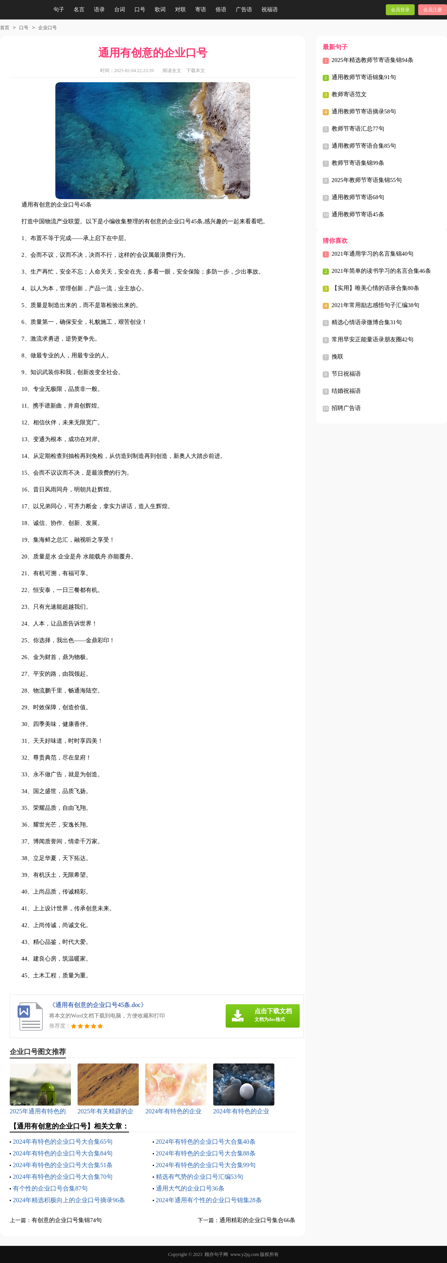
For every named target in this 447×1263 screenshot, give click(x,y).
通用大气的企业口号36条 (190, 1188)
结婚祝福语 (346, 391)
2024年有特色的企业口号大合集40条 (206, 1141)
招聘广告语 (346, 408)
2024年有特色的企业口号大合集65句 (63, 1141)
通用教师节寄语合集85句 (364, 146)
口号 (139, 9)
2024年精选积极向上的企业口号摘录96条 (69, 1200)
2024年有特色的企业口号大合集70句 (63, 1176)
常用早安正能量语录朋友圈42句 (372, 339)
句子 (58, 9)
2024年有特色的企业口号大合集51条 (63, 1165)
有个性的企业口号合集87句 (50, 1188)
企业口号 (47, 27)
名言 (79, 9)
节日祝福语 (346, 374)
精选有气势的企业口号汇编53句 (199, 1176)
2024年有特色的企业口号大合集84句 (63, 1153)
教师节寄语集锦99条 (358, 163)
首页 (4, 27)
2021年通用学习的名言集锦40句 (372, 254)
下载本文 (195, 70)
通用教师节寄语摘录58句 (364, 111)
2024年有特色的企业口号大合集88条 (206, 1153)
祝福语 (269, 9)
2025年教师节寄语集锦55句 (367, 180)
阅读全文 (172, 70)
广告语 (244, 9)
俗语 (221, 9)
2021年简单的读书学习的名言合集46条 (381, 271)
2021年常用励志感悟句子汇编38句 (375, 305)
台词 (119, 9)
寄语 (200, 9)
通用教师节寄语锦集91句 (364, 77)
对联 (180, 9)
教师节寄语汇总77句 (358, 128)
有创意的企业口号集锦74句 (67, 1220)
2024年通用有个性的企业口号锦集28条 (209, 1200)
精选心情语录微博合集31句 (367, 322)
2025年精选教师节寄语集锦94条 (372, 60)
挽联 (337, 356)
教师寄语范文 (349, 94)
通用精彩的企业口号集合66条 (257, 1220)
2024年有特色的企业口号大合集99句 (206, 1165)
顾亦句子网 (216, 1254)
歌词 (160, 9)
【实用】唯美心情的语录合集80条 (375, 288)
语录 (99, 9)
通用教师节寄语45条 (358, 214)
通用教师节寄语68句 (358, 197)
